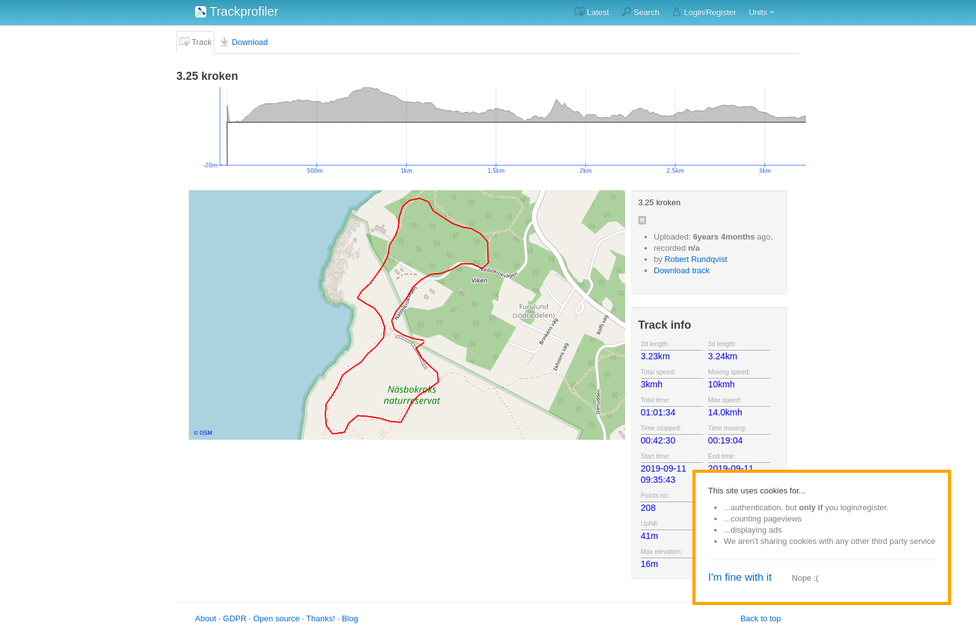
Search (640, 12)
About (205, 618)
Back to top (760, 618)
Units (758, 12)
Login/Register (704, 12)
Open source (276, 618)
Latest (592, 12)
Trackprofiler (237, 11)
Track (195, 42)
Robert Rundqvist (695, 259)
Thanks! (320, 618)
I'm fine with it (740, 577)
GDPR (235, 618)
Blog (350, 618)
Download (243, 42)
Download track (682, 270)
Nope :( (805, 578)
